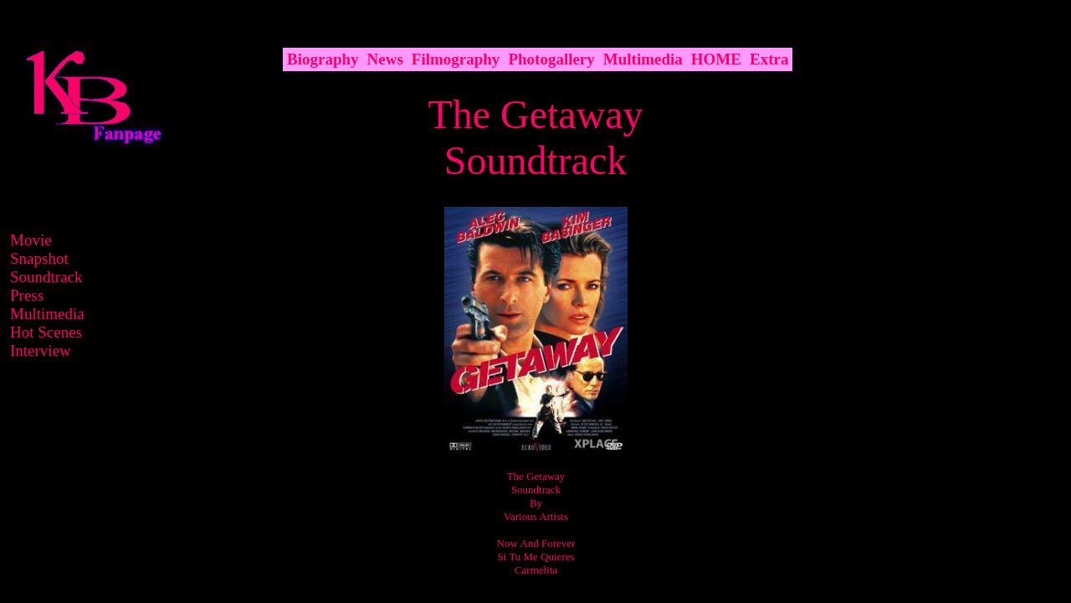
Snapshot (39, 258)
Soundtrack (46, 277)
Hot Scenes (46, 332)
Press (27, 295)
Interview (40, 350)
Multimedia (47, 313)
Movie (31, 240)
